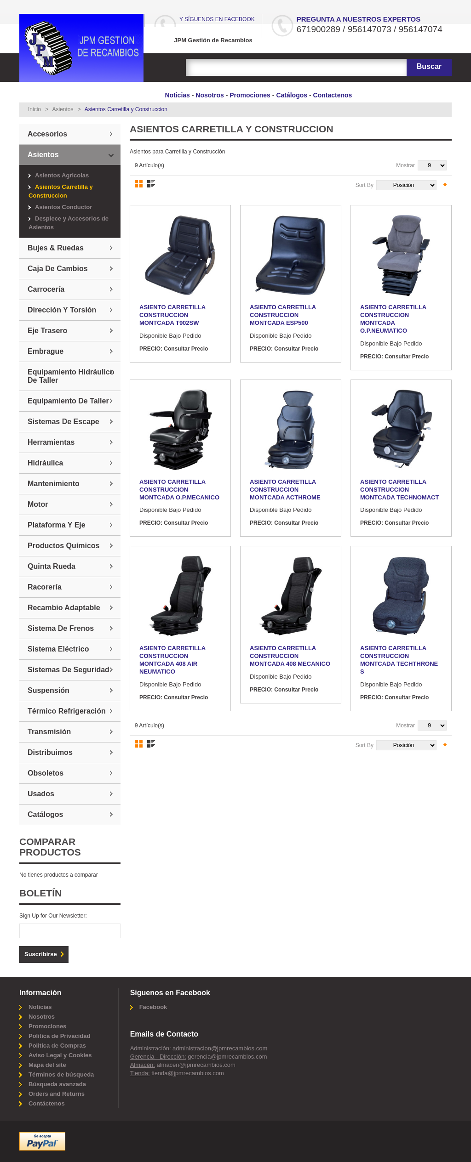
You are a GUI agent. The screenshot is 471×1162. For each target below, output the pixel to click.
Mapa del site (47, 1064)
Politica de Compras (57, 1045)
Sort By (364, 185)
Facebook (153, 1006)
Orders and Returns (57, 1093)
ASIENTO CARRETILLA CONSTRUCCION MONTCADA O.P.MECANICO (179, 489)
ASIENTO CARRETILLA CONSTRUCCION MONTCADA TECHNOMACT (399, 489)
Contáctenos (47, 1103)
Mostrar (405, 165)
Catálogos (291, 95)
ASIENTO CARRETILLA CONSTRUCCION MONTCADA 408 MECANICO (290, 656)
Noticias (177, 95)
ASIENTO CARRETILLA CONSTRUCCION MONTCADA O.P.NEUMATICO (393, 319)
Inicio (34, 109)
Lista (151, 183)
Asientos (62, 109)
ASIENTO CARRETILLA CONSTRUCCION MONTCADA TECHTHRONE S (399, 660)
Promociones (250, 95)
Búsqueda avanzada (57, 1084)
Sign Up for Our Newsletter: (53, 916)
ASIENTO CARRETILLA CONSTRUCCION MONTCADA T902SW (172, 315)
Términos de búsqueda (61, 1074)
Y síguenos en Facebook (217, 19)
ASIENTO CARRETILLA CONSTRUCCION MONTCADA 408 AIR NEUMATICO (172, 660)
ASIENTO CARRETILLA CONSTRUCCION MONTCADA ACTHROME (285, 489)
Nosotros (209, 95)
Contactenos (332, 95)
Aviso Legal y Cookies (60, 1055)
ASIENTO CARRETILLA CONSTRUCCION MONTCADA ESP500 (283, 315)
